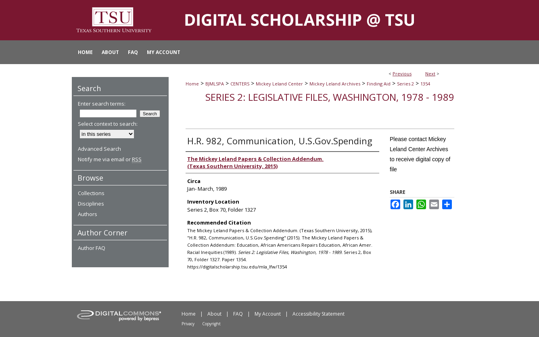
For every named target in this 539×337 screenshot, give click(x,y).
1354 (425, 84)
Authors (87, 214)
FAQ (238, 313)
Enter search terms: (101, 103)
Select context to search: (108, 123)
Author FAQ (91, 248)
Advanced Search (99, 148)
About (214, 313)
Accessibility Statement (318, 313)
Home (192, 84)
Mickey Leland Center (279, 84)
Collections (91, 193)
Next (430, 74)
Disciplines (91, 203)
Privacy (188, 324)
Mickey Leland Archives (334, 84)
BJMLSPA (214, 84)
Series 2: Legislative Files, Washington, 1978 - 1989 (329, 97)
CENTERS (239, 84)
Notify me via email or (110, 159)
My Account (268, 313)
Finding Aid (379, 84)
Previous (402, 74)
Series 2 (405, 84)
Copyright (211, 324)
